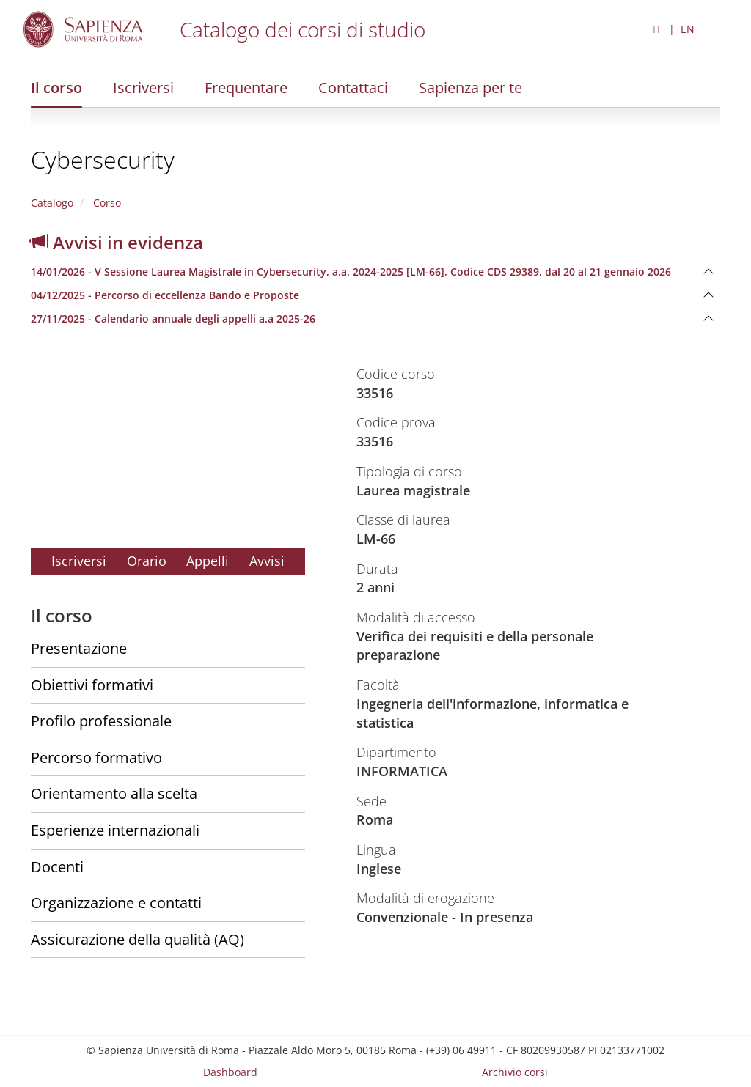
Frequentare (246, 87)
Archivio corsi (515, 1072)
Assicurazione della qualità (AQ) (137, 939)
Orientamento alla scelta (114, 793)
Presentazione (79, 648)
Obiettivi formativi (92, 685)
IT (657, 29)
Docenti (57, 867)
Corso (105, 203)
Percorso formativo (96, 757)
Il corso (56, 87)
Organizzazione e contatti (116, 903)
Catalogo (52, 203)
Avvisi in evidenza (117, 242)
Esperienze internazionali (115, 830)
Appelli (207, 561)
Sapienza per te (470, 87)
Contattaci (353, 87)
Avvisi (267, 561)
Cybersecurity (103, 159)
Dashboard (230, 1072)
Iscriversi (143, 87)
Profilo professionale (101, 721)
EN (688, 29)
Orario (146, 561)
